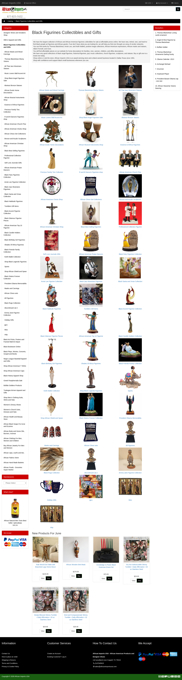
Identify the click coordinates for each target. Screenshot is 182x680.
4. (164, 53)
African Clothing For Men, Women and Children (13, 439)
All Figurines (8, 298)
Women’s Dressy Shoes (12, 405)
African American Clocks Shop (15, 129)
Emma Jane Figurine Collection (12, 314)
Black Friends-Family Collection (12, 251)
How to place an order (10, 657)
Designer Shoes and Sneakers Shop (15, 34)
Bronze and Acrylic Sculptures (15, 139)
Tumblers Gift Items (11, 206)
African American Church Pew (15, 124)
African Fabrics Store (11, 458)
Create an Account (54, 653)
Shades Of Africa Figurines (14, 245)
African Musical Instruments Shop (14, 99)
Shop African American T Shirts (15, 366)
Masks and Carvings (11, 288)
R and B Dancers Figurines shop (14, 118)
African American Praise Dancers (13, 169)
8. (162, 74)
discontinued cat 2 (11, 308)
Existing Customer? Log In (56, 657)
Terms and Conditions (9, 663)
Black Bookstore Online (12, 347)
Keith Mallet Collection (12, 257)
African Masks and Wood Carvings (13, 53)
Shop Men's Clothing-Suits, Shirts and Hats (13, 399)
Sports (6, 266)
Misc (6, 330)
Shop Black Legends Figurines (15, 262)
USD (149, 3)
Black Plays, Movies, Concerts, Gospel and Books (15, 353)
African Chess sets (11, 293)
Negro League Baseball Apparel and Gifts (15, 360)
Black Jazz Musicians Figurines (12, 188)
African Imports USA (11, 3)
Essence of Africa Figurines (14, 105)
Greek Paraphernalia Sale (13, 381)
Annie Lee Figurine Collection (15, 182)
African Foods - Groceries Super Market (13, 468)
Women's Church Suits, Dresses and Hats (12, 411)
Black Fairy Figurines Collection (12, 176)
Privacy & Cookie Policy (10, 666)
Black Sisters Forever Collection (12, 277)
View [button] (42, 578)
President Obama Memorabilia (15, 283)
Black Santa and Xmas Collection (12, 195)
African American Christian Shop (14, 145)
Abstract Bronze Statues (13, 85)
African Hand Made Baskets (14, 462)
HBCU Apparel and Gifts (12, 40)
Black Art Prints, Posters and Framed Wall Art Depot (14, 341)
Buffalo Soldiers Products (13, 385)
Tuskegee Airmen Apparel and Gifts (14, 391)
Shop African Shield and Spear (15, 271)
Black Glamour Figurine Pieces (12, 219)
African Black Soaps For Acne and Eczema (14, 425)
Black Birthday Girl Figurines (14, 240)
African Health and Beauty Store (13, 418)
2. (165, 41)
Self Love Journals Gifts (13, 163)
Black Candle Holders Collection (12, 234)
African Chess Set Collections (15, 134)
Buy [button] (48, 578)
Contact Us (6, 653)
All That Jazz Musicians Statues (12, 67)
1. (166, 34)
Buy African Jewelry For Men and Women (14, 447)
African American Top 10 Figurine (13, 227)
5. (164, 59)
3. (161, 47)
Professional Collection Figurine (12, 157)
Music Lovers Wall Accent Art (14, 73)
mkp (6, 335)
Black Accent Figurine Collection (12, 212)
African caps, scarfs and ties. (14, 453)
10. (165, 87)
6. (162, 64)
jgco (5, 325)
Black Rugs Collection (12, 303)
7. (159, 69)
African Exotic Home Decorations (11, 91)
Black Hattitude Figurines (13, 201)
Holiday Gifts (9, 320)
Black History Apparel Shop (13, 376)
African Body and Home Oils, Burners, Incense (14, 432)
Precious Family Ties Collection (12, 111)
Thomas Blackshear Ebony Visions (14, 60)
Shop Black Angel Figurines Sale (14, 79)
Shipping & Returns (9, 660)
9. (166, 80)
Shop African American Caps (14, 371)
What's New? (8, 492)
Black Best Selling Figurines (14, 151)
